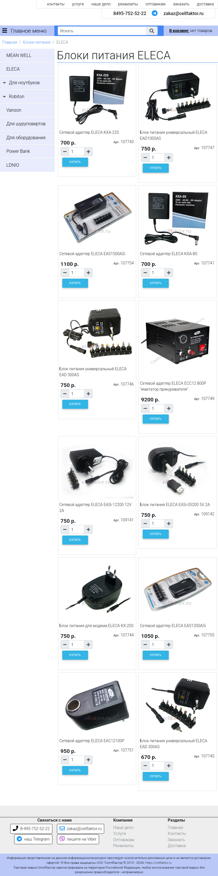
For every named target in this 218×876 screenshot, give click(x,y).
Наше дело (123, 827)
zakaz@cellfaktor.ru (183, 13)
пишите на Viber (78, 839)
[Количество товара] (76, 151)
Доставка (177, 845)
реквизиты (128, 4)
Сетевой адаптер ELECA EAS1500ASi (92, 253)
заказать (181, 4)
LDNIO (12, 165)
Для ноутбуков (24, 82)
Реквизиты (123, 845)
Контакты (177, 833)
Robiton (16, 96)
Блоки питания (36, 42)
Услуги (119, 833)
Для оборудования (25, 137)
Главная (9, 42)
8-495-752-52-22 (31, 828)
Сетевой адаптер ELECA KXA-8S (168, 253)
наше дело (101, 4)
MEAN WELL (18, 55)
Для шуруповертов (26, 123)
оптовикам (156, 4)
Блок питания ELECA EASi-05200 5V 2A (175, 504)
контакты (56, 4)
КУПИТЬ (75, 162)
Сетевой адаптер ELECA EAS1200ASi (173, 625)
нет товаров (190, 30)
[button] (152, 30)
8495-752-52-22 (129, 13)
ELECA (13, 69)
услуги (78, 4)
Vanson (13, 110)
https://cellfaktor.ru (159, 863)
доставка (205, 4)
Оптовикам (123, 839)
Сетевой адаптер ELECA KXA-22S (89, 132)
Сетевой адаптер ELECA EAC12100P (92, 741)
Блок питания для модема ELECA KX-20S (96, 625)
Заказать (176, 839)
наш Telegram (33, 839)
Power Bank (18, 151)
